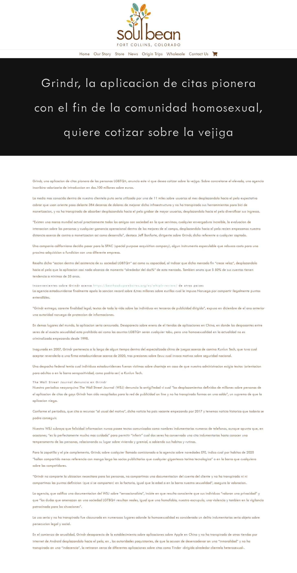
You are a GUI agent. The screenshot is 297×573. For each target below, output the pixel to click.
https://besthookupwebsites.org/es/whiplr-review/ (135, 285)
